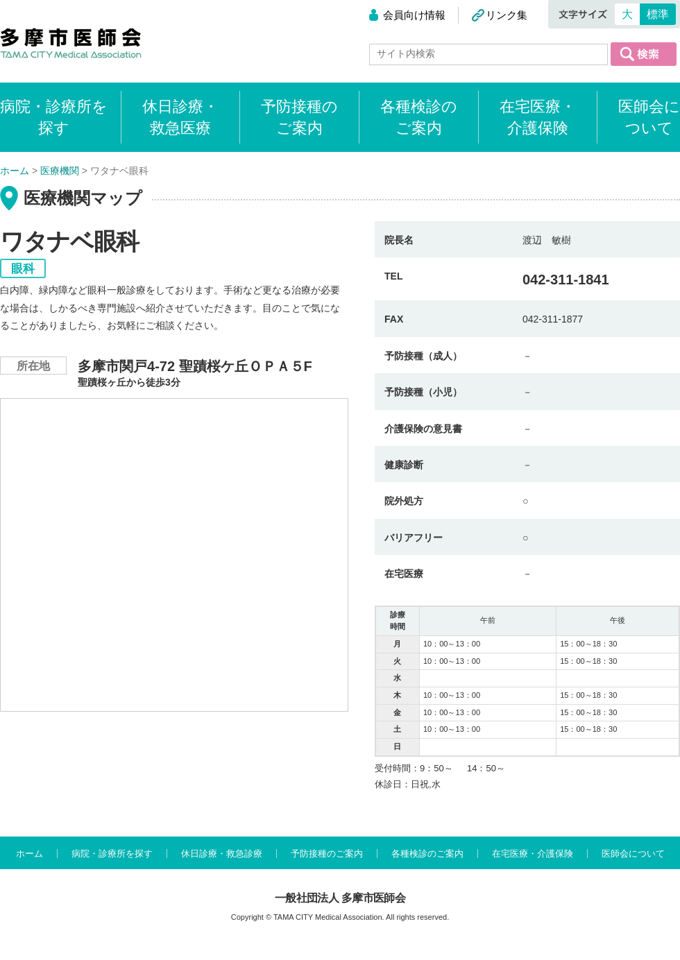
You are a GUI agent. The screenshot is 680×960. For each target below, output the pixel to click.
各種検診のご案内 (418, 117)
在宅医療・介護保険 (538, 117)
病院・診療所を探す (112, 853)
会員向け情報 (414, 15)
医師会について (649, 117)
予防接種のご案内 (299, 117)
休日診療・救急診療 (221, 853)
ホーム (29, 853)
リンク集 (506, 15)
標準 (658, 14)
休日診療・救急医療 (180, 117)
